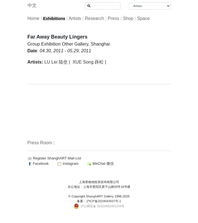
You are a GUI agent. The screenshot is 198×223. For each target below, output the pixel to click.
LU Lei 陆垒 (56, 62)
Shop (128, 18)
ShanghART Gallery (100, 196)
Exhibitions (54, 18)
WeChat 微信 (100, 163)
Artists (75, 18)
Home (34, 18)
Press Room (40, 142)
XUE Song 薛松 (88, 62)
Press (113, 18)
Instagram (67, 163)
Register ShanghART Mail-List (57, 158)
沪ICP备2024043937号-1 (103, 201)
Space (143, 18)
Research (94, 18)
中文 (32, 5)
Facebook (38, 163)
